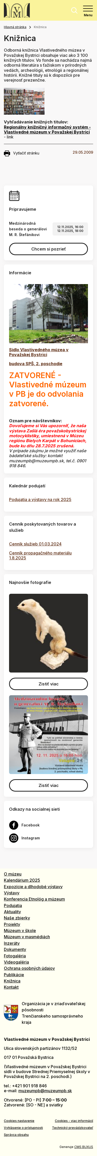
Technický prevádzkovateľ (72, 1128)
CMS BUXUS (83, 1147)
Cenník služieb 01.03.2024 (35, 543)
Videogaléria (16, 962)
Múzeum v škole (20, 930)
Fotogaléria (15, 955)
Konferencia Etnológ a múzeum (34, 899)
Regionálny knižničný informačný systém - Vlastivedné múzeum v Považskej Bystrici (47, 129)
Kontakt (11, 987)
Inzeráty (12, 943)
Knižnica (12, 980)
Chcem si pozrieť (48, 249)
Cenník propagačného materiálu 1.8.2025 (40, 555)
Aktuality (12, 911)
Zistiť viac (49, 683)
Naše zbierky (17, 917)
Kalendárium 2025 (22, 880)
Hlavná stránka (15, 27)
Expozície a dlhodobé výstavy (33, 886)
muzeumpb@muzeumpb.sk (45, 1090)
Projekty (12, 924)
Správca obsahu (16, 1135)
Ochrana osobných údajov (29, 968)
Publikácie (14, 974)
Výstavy (11, 892)
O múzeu (12, 874)
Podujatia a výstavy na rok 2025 (40, 499)
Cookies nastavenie (19, 1121)
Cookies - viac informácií (74, 1121)
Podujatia (13, 905)
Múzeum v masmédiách (27, 936)
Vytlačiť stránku (21, 153)
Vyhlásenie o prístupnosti (23, 1128)
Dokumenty (15, 949)
